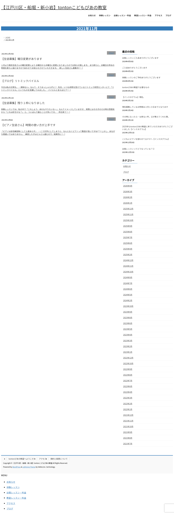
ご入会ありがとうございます (134, 67)
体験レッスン (13, 487)
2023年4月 (127, 334)
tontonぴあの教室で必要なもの (135, 87)
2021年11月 (128, 420)
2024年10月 (128, 271)
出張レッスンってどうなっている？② (138, 148)
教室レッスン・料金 (16, 497)
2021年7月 (127, 443)
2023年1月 (127, 352)
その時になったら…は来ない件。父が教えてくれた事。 (146, 116)
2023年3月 (127, 340)
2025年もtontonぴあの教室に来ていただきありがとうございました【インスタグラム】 (147, 128)
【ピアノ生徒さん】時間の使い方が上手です (28, 125)
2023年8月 (127, 317)
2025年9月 (127, 226)
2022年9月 (127, 369)
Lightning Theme (28, 467)
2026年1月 (127, 203)
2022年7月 (127, 380)
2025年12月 (128, 208)
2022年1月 (127, 409)
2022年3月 (127, 397)
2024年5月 (127, 294)
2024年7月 (127, 283)
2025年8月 (127, 231)
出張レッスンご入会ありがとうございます (140, 57)
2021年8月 (127, 438)
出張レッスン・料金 (16, 492)
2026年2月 (127, 197)
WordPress (16, 467)
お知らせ (127, 166)
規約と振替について (59, 458)
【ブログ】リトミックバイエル (20, 81)
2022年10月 (128, 363)
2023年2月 (127, 346)
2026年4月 (127, 185)
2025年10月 (128, 220)
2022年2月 (127, 403)
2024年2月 (127, 300)
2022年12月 (128, 357)
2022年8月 (127, 375)
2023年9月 (127, 311)
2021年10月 (128, 426)
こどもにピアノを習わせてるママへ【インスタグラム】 (146, 139)
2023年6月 (127, 323)
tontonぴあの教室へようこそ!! (22, 458)
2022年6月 (127, 386)
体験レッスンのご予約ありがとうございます (141, 77)
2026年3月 (127, 191)
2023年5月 (127, 329)
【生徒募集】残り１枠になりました (23, 103)
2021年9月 (127, 432)
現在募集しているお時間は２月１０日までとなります (145, 106)
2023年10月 (128, 306)
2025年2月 (127, 254)
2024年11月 (128, 266)
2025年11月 (128, 214)
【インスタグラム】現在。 (133, 97)
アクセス (42, 458)
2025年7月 (127, 237)
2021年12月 (128, 415)
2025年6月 (127, 243)
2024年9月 (127, 277)
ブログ (111, 53)
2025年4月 (127, 248)
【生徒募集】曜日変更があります (21, 59)
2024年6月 (127, 289)
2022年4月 (127, 392)
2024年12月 (128, 260)
